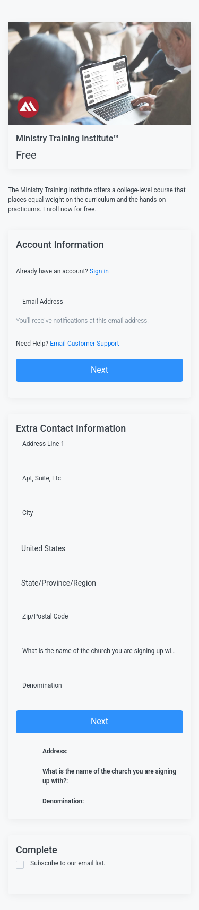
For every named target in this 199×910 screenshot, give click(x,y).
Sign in (99, 271)
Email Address (42, 301)
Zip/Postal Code (45, 616)
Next (99, 370)
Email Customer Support (84, 343)
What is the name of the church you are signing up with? (99, 651)
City (27, 513)
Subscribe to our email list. (61, 864)
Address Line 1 (43, 444)
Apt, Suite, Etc (41, 478)
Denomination (42, 685)
